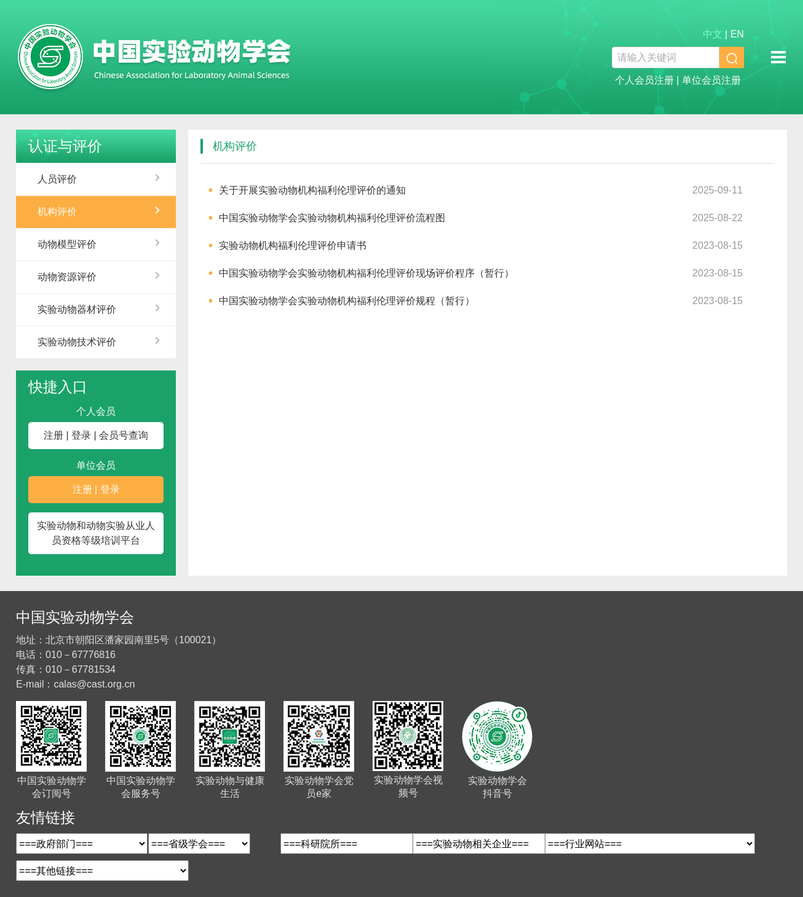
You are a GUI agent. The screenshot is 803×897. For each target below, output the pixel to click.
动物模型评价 (67, 244)
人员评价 (57, 179)
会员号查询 (123, 435)
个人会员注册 (644, 80)
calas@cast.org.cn (94, 684)
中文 (712, 34)
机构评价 (57, 211)
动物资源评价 (67, 277)
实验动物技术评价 (77, 342)
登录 (81, 435)
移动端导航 (778, 57)
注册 (53, 435)
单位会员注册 (711, 80)
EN (737, 34)
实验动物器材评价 (77, 309)
